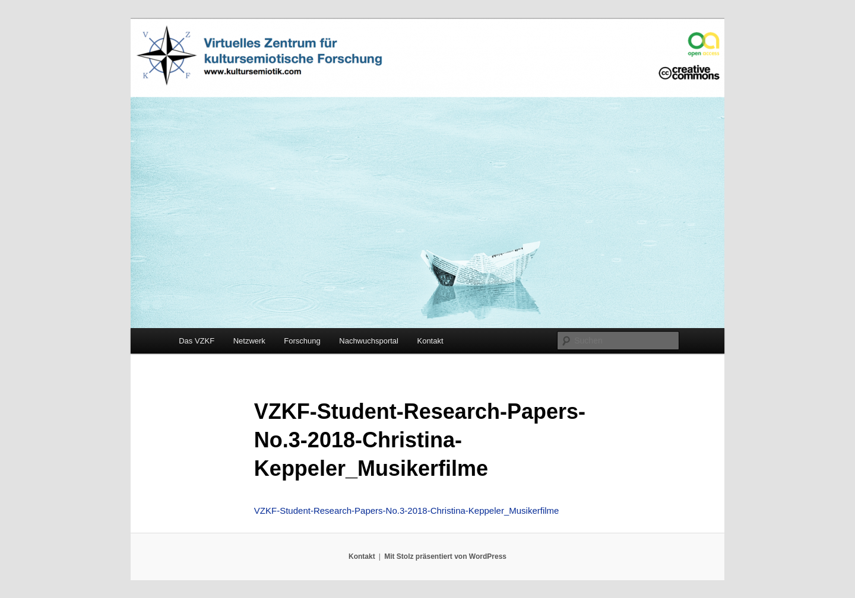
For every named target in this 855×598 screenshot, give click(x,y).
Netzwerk (249, 340)
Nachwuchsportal (368, 340)
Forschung (302, 340)
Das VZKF (196, 340)
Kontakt (430, 340)
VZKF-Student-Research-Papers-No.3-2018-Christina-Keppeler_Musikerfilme (406, 510)
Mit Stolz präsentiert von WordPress (445, 556)
